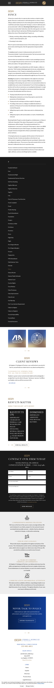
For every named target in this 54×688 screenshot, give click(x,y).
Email (29, 476)
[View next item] (28, 351)
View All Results (21, 445)
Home (27, 667)
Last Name (30, 471)
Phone (10, 476)
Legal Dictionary (27, 679)
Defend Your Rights (27, 620)
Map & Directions (27, 660)
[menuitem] (27, 168)
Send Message (27, 506)
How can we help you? (13, 486)
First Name (11, 471)
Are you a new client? (13, 481)
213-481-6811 (27, 646)
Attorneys (27, 673)
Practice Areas (27, 676)
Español (27, 670)
